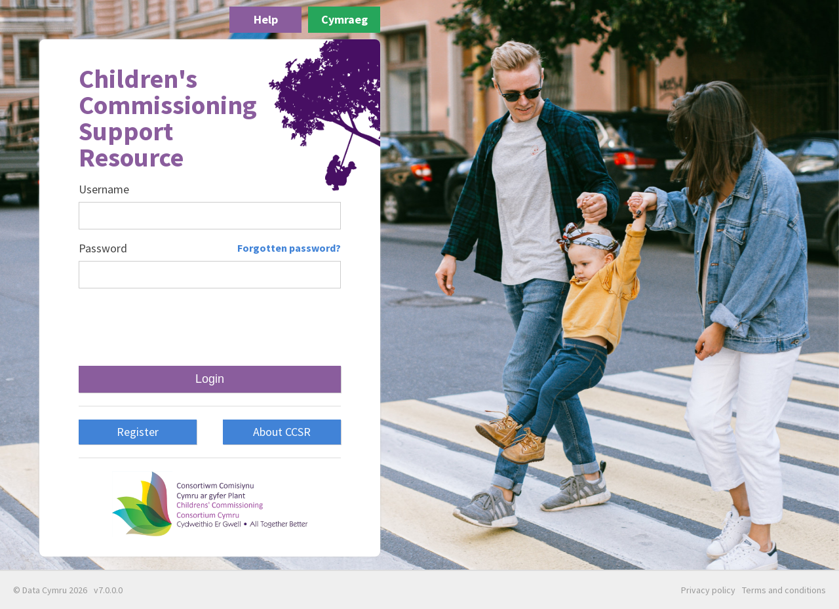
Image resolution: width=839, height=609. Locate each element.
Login (209, 378)
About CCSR (282, 431)
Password (103, 248)
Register (138, 431)
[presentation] (209, 327)
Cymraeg (344, 19)
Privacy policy (708, 590)
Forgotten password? (289, 248)
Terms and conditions (784, 590)
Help (266, 19)
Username (104, 189)
